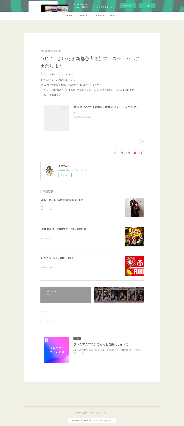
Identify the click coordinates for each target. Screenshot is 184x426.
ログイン (147, 6)
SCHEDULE (98, 16)
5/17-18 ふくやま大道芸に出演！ (56, 258)
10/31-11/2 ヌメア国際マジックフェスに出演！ (64, 229)
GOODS (114, 16)
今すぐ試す (128, 5)
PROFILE (83, 16)
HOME (69, 16)
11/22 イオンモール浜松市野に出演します (61, 200)
